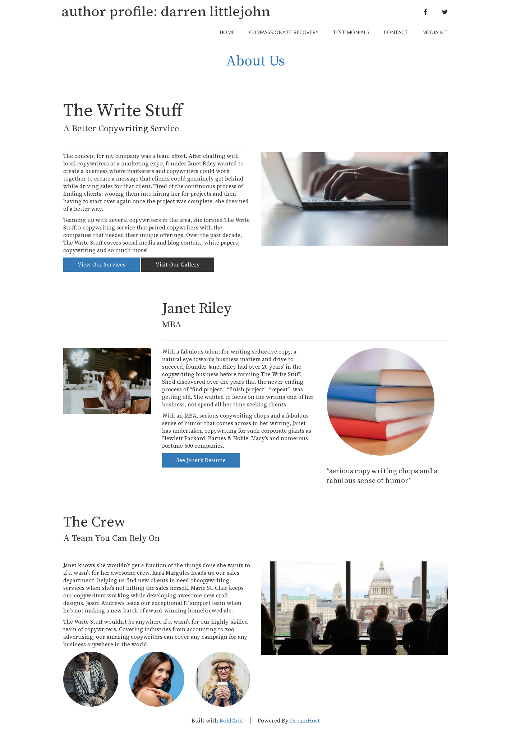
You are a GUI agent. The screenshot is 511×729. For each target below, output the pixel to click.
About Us (255, 61)
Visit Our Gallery (178, 264)
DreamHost (305, 720)
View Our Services (101, 264)
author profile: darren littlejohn (165, 12)
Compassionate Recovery (283, 32)
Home (227, 32)
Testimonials (351, 32)
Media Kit (435, 32)
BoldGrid (231, 720)
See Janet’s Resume (201, 460)
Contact (396, 32)
